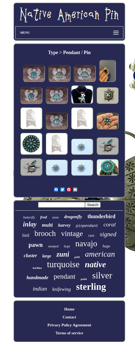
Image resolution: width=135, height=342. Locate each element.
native (95, 264)
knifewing (61, 289)
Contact (69, 317)
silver (102, 275)
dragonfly (73, 216)
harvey (64, 225)
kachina (37, 267)
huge (106, 246)
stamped (53, 246)
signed (108, 234)
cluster (30, 255)
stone (55, 217)
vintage (72, 233)
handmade (37, 277)
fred (43, 217)
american (100, 253)
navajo (86, 243)
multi (47, 225)
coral (110, 224)
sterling (91, 287)
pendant (64, 276)
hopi (67, 246)
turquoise (63, 264)
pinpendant (87, 226)
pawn (36, 245)
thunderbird (101, 216)
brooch (45, 233)
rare (91, 236)
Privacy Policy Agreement (69, 325)
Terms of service (69, 333)
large (46, 256)
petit (77, 256)
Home (69, 309)
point (84, 278)
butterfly (29, 217)
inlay (30, 224)
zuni (62, 254)
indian (40, 289)
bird (25, 235)
